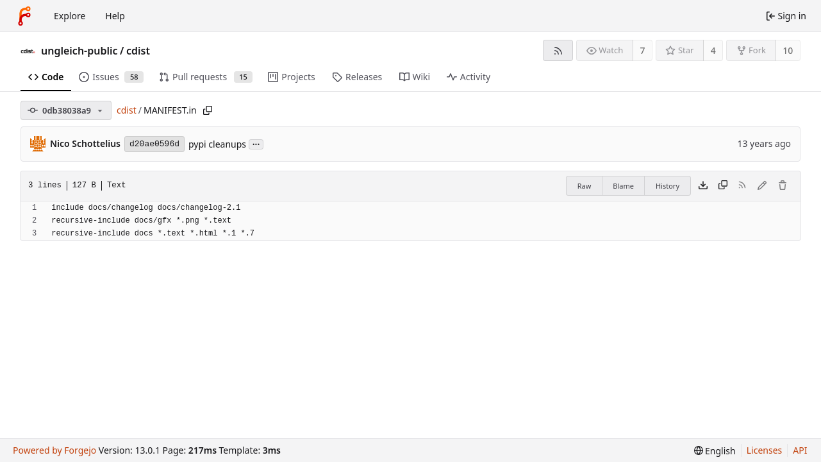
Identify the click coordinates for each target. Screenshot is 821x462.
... (256, 143)
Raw (584, 186)
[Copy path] (208, 110)
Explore (69, 16)
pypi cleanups (217, 144)
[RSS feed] (558, 50)
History (667, 186)
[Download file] (703, 186)
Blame (623, 186)
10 (788, 50)
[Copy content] (723, 186)
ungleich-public (79, 50)
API (800, 450)
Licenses (765, 450)
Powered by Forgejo (54, 450)
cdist (138, 50)
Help (115, 16)
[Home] (24, 16)
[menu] (715, 451)
